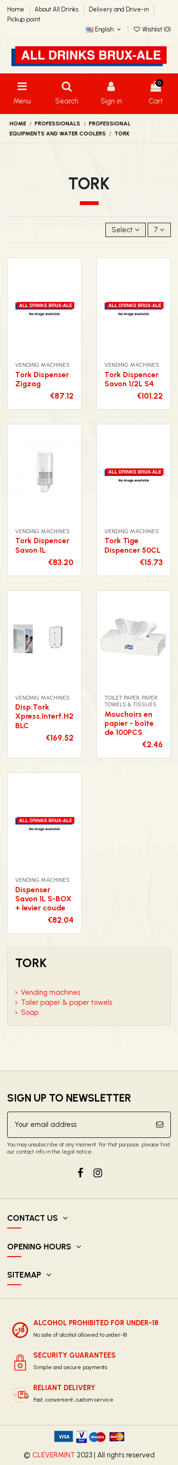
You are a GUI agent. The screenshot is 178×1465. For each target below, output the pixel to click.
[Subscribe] (159, 1124)
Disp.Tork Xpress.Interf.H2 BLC (44, 716)
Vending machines (50, 992)
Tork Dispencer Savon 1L (42, 545)
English (104, 29)
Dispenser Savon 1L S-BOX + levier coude (43, 898)
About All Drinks (57, 9)
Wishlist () (152, 29)
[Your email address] (78, 1124)
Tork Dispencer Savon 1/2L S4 (131, 379)
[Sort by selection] (125, 230)
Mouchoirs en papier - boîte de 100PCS (129, 723)
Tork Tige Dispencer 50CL (132, 545)
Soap (29, 1012)
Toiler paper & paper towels (66, 1002)
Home (16, 9)
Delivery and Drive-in (119, 9)
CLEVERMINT (53, 1455)
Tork (31, 963)
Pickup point (23, 19)
